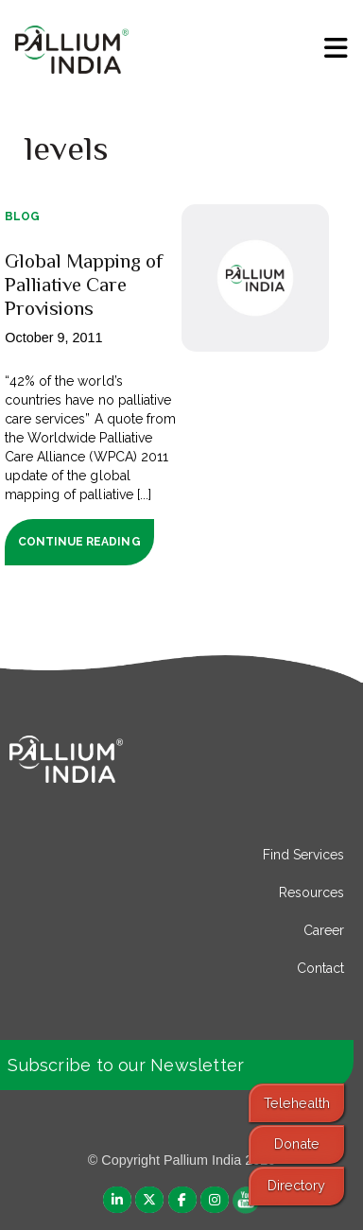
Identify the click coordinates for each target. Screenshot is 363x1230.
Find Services (303, 854)
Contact (320, 968)
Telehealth (297, 1103)
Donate (297, 1143)
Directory (296, 1185)
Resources (311, 892)
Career (323, 930)
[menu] (336, 48)
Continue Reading (79, 541)
